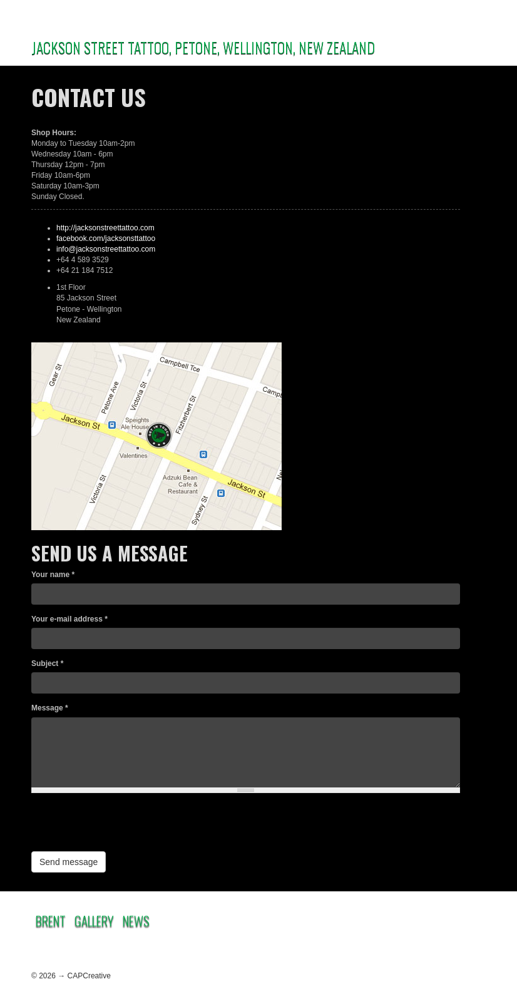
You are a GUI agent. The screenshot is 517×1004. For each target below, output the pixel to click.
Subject (47, 663)
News (136, 920)
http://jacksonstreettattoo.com (105, 227)
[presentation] (126, 826)
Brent (51, 920)
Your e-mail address (69, 619)
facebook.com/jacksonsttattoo (105, 238)
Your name (52, 574)
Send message (68, 862)
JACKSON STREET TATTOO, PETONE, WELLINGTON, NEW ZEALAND (203, 47)
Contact (328, 918)
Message (49, 708)
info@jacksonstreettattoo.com (105, 249)
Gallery (94, 920)
